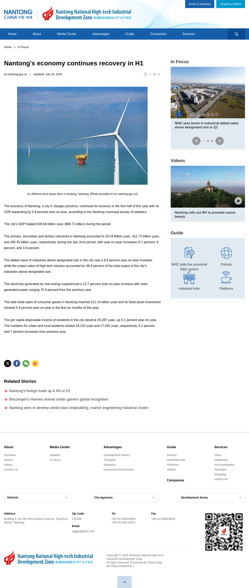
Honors (8, 459)
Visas (217, 455)
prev (196, 141)
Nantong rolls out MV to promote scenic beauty (205, 214)
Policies (172, 455)
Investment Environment (119, 469)
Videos (178, 160)
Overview (10, 455)
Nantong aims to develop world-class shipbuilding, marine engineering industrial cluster (78, 408)
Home (12, 34)
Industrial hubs (176, 459)
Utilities (171, 469)
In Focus (180, 61)
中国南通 (18, 13)
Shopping (220, 474)
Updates (55, 455)
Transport (109, 459)
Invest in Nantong (200, 4)
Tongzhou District (230, 4)
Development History (117, 455)
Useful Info (221, 479)
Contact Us (11, 469)
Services (189, 34)
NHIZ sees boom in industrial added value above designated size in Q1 (206, 125)
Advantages (101, 34)
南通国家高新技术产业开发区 (87, 13)
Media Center (67, 34)
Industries (110, 464)
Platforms (173, 464)
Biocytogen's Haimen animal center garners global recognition (58, 399)
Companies (158, 34)
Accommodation (224, 464)
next (219, 141)
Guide (130, 34)
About (37, 34)
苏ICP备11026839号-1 (120, 566)
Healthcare (221, 459)
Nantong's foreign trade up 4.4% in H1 (39, 391)
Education (220, 469)
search (236, 34)
